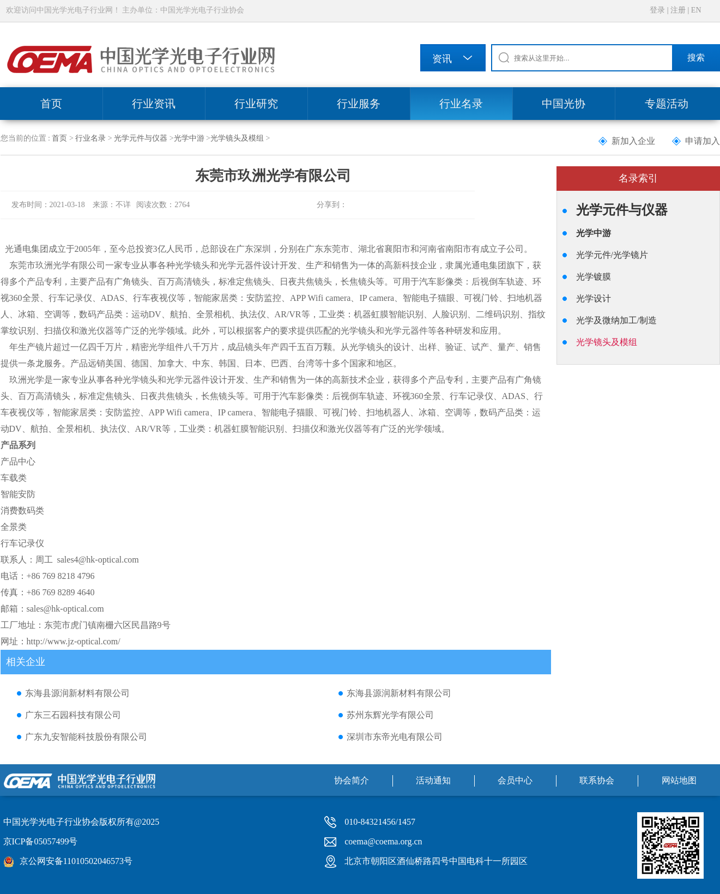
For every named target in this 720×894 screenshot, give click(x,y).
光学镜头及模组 (237, 138)
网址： (14, 641)
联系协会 (596, 780)
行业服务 (358, 104)
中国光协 (563, 104)
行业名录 (461, 104)
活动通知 (433, 780)
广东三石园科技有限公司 (73, 715)
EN (696, 10)
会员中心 (515, 780)
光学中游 (189, 138)
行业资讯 (154, 104)
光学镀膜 (593, 276)
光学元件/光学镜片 (612, 254)
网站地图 (679, 780)
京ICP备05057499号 (40, 841)
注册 (678, 10)
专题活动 (666, 104)
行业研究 (256, 104)
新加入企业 (633, 141)
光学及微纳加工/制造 (616, 320)
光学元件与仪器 (140, 138)
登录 (657, 10)
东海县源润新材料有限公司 (77, 693)
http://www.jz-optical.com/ (73, 641)
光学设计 (593, 298)
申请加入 (702, 141)
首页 (51, 104)
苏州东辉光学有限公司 (390, 715)
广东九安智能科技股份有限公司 (86, 736)
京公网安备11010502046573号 (76, 861)
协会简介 (351, 780)
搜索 (696, 57)
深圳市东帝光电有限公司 (395, 736)
